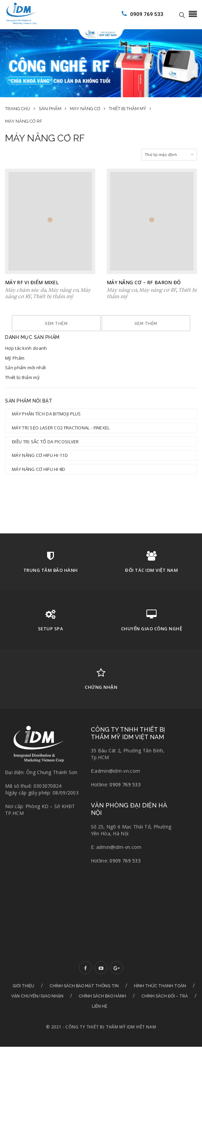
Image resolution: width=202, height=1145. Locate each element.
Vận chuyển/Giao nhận (37, 1015)
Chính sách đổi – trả (164, 1015)
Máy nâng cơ (63, 290)
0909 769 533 (141, 14)
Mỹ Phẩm (14, 377)
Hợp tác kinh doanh (26, 367)
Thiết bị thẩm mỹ (22, 397)
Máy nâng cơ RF (157, 290)
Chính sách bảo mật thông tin (84, 1005)
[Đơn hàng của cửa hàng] (169, 154)
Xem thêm (101, 323)
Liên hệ (99, 1025)
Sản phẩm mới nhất (25, 387)
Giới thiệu (23, 1005)
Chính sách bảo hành (102, 1015)
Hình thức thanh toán (160, 1005)
